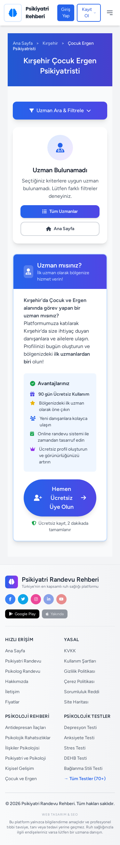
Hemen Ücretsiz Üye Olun (60, 497)
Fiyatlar (12, 702)
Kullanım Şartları (80, 661)
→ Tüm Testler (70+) (85, 778)
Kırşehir (50, 43)
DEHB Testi (75, 758)
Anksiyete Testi (79, 737)
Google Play (22, 614)
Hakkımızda (16, 681)
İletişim (12, 691)
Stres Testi (74, 748)
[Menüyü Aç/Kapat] (109, 12)
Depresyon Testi (80, 727)
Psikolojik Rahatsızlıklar (28, 737)
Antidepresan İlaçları (25, 727)
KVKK (70, 651)
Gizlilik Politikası (79, 671)
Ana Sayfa (23, 43)
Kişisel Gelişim (19, 768)
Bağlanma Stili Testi (83, 768)
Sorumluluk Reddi (81, 691)
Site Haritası (76, 702)
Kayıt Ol (89, 13)
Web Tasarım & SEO (60, 814)
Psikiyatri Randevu (23, 661)
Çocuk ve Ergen (21, 778)
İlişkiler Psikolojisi (22, 748)
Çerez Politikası (79, 681)
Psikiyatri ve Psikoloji (25, 758)
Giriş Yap (65, 13)
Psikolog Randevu (22, 671)
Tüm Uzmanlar (60, 211)
